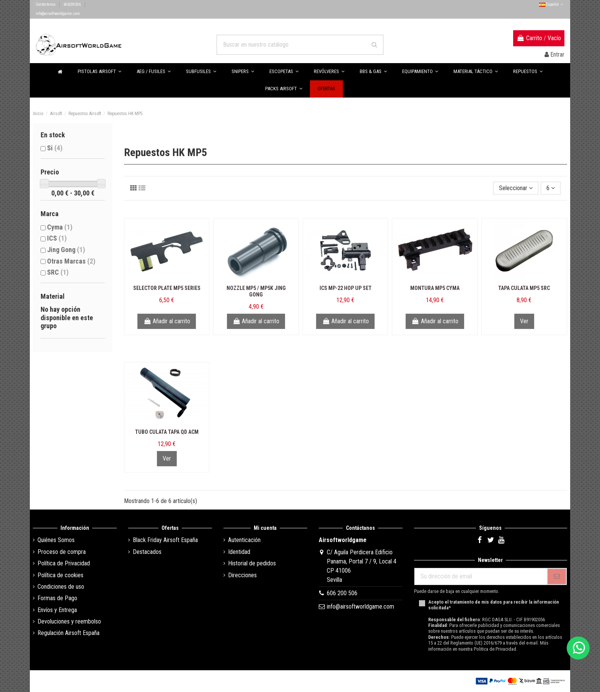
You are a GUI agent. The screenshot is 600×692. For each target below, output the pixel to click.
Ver (524, 321)
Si (54, 148)
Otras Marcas (71, 261)
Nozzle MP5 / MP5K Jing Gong (256, 291)
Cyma (59, 227)
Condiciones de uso (61, 586)
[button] (373, 71)
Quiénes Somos (56, 540)
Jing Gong (66, 250)
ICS (57, 238)
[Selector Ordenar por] (516, 188)
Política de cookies (60, 575)
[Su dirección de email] (480, 576)
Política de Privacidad (64, 563)
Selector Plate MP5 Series (167, 288)
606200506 (73, 4)
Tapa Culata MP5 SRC (524, 288)
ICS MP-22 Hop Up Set (346, 288)
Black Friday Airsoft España (165, 540)
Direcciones (242, 575)
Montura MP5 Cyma (435, 288)
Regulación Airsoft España (68, 633)
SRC (57, 272)
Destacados (147, 551)
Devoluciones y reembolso (69, 621)
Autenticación (244, 540)
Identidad (239, 551)
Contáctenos (46, 4)
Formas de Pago (57, 598)
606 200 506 (342, 593)
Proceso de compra (62, 551)
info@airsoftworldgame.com (58, 13)
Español (551, 4)
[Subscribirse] (557, 576)
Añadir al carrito (166, 321)
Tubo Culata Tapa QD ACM (167, 432)
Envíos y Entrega (57, 610)
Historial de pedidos (252, 563)
